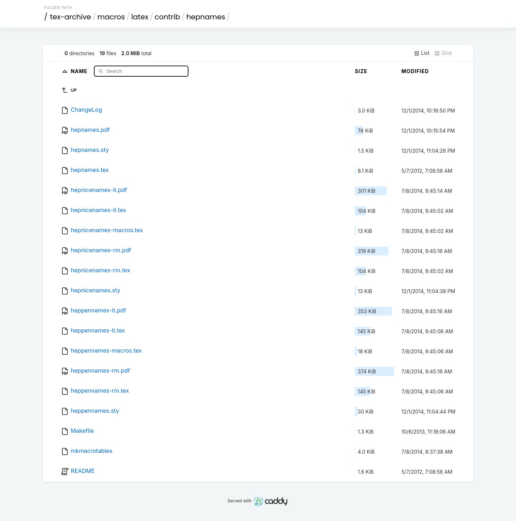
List (421, 53)
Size (361, 71)
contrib (167, 17)
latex (139, 17)
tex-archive (70, 17)
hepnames (205, 17)
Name (80, 71)
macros (111, 17)
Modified (415, 71)
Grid (443, 53)
